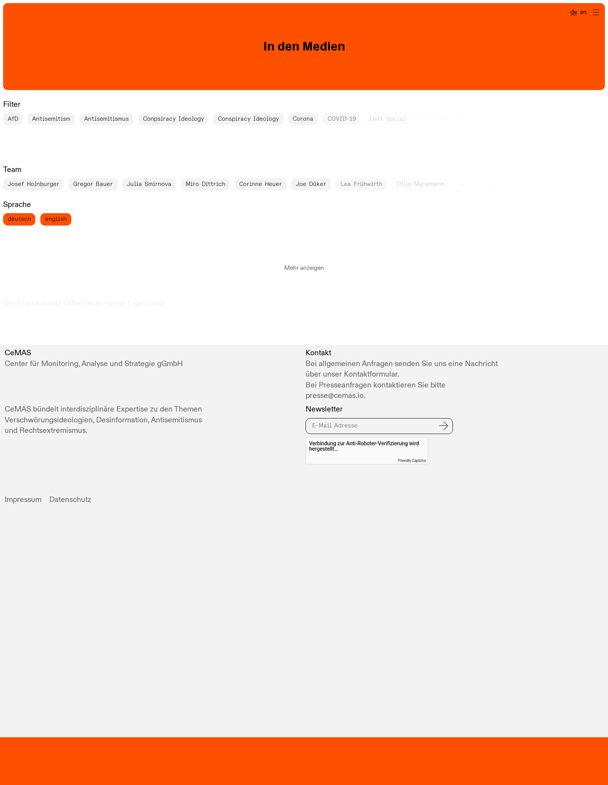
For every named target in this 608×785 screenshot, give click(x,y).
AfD (13, 119)
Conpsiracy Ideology (173, 119)
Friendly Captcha (412, 460)
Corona (303, 119)
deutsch (19, 219)
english (56, 219)
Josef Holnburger (33, 184)
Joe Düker (311, 184)
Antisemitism (51, 119)
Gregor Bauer (93, 184)
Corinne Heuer (260, 184)
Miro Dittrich (205, 184)
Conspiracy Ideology (248, 119)
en (583, 12)
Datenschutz (70, 499)
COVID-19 (342, 119)
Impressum (23, 499)
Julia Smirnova (149, 184)
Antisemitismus (106, 119)
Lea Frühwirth (361, 184)
